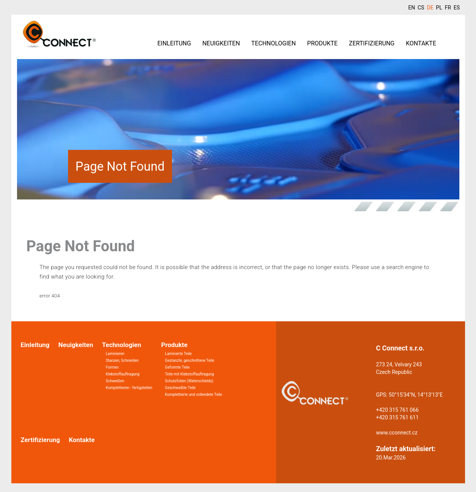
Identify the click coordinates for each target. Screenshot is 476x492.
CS (421, 8)
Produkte (322, 43)
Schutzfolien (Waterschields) (189, 381)
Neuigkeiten (221, 43)
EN (411, 8)
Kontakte (421, 43)
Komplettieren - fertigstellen (129, 388)
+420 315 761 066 (397, 410)
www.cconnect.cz (397, 433)
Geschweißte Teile (180, 388)
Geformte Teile (177, 367)
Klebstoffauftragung (123, 374)
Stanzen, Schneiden (122, 360)
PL (439, 8)
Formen (112, 367)
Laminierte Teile (178, 354)
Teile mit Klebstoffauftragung (189, 374)
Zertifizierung (372, 43)
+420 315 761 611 (397, 417)
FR (448, 8)
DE (430, 8)
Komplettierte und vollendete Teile (193, 394)
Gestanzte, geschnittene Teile (189, 360)
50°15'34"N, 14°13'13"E (416, 395)
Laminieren (115, 354)
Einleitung (174, 43)
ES (457, 8)
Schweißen (115, 381)
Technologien (273, 43)
